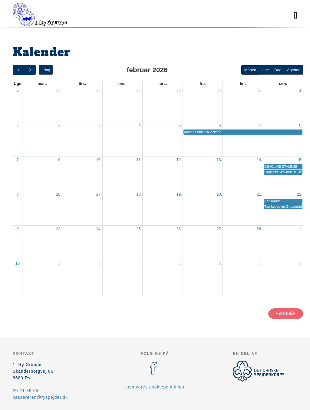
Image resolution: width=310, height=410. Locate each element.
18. (139, 194)
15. (299, 159)
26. (58, 90)
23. (58, 229)
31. (259, 90)
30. (219, 90)
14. (259, 159)
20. (219, 194)
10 (17, 263)
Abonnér (286, 313)
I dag (45, 70)
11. (139, 159)
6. (220, 125)
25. (139, 229)
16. (58, 194)
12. (179, 159)
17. (99, 194)
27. (99, 90)
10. (99, 159)
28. (139, 90)
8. (300, 125)
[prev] (18, 70)
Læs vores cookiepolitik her (155, 387)
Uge (265, 70)
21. (259, 194)
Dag (278, 70)
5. (180, 125)
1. (300, 90)
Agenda (294, 70)
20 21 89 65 (25, 390)
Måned (250, 70)
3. (100, 125)
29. (179, 90)
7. (260, 125)
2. (59, 125)
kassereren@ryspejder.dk (40, 397)
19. (179, 194)
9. (59, 159)
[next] (29, 70)
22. (299, 194)
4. (140, 125)
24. (99, 229)
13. (219, 159)
